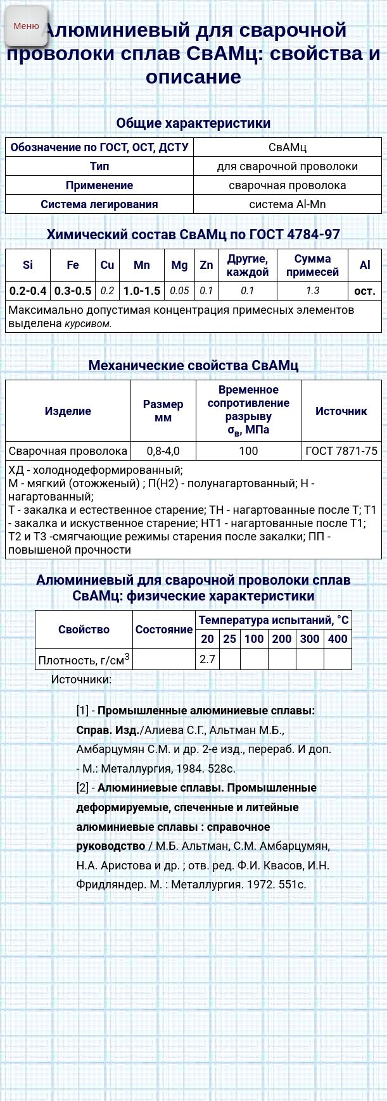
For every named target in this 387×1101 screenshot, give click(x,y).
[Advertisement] (193, 1001)
